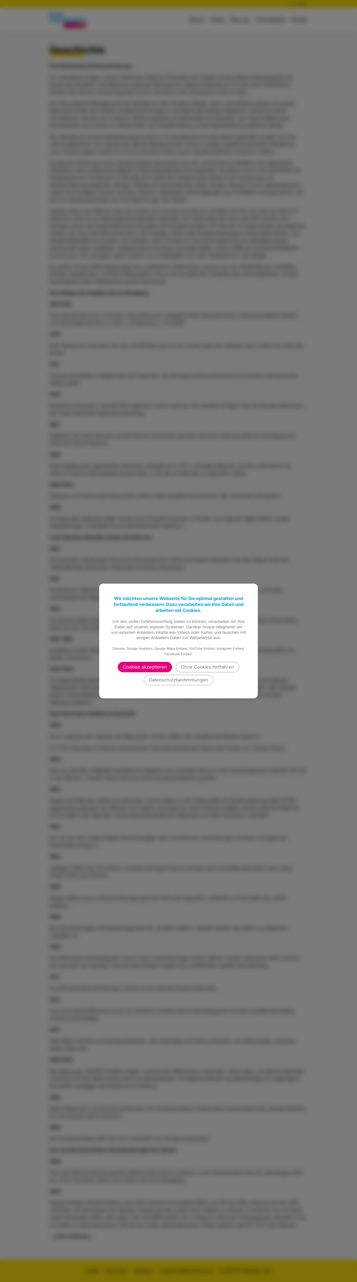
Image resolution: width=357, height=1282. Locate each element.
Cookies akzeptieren (145, 667)
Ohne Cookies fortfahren (207, 667)
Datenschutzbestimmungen (178, 679)
